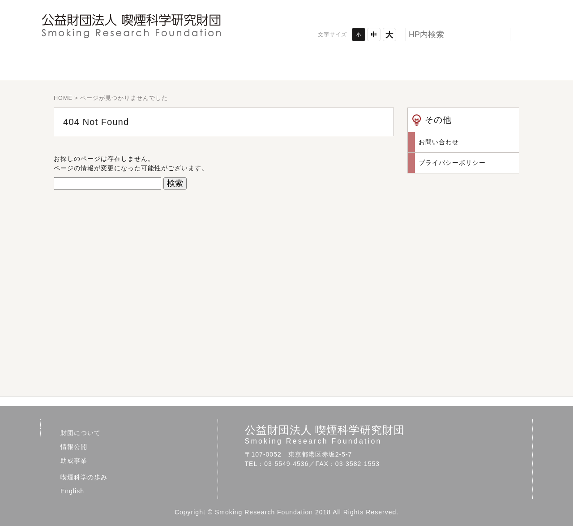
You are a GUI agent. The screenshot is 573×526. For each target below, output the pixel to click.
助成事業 (286, 64)
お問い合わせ (503, 9)
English (483, 64)
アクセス (348, 9)
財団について (89, 64)
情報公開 (188, 64)
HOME (63, 98)
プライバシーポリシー (426, 9)
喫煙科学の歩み (385, 64)
